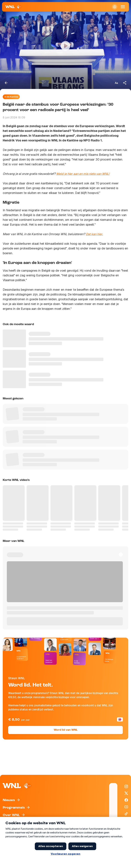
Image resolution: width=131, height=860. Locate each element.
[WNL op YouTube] (126, 807)
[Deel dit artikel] (124, 82)
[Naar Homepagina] (13, 6)
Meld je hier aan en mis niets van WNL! (83, 174)
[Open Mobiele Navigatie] (123, 7)
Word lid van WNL (65, 730)
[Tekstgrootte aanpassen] (116, 82)
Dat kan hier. (94, 234)
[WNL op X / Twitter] (126, 793)
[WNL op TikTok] (126, 814)
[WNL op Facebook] (126, 800)
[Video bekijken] (65, 46)
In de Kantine (11, 96)
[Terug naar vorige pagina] (6, 82)
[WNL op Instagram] (126, 786)
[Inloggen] (114, 7)
